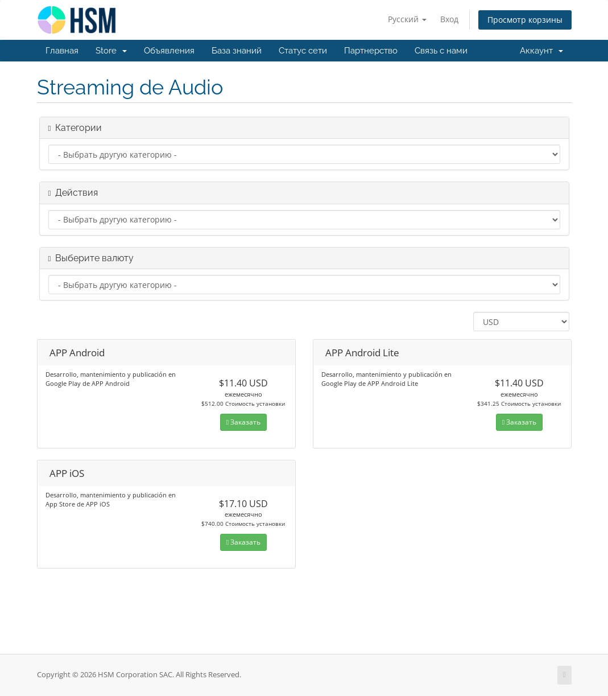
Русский (407, 19)
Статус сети (303, 51)
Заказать (243, 422)
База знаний (237, 51)
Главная (62, 51)
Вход (449, 19)
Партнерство (371, 51)
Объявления (169, 51)
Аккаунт (541, 51)
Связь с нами (441, 51)
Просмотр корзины (524, 19)
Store (111, 51)
